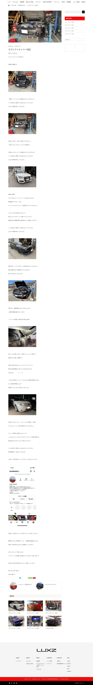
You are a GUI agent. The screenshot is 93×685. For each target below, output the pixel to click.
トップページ (18, 661)
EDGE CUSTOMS (47, 2)
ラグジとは (15, 2)
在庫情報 (22, 2)
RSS (16, 683)
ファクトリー (56, 2)
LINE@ (68, 661)
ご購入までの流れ (29, 663)
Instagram (14, 683)
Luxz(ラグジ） (67, 39)
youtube (68, 666)
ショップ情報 (76, 2)
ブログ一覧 (13, 5)
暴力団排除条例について (61, 663)
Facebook (12, 683)
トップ (9, 2)
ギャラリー (38, 2)
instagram (69, 671)
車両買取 (69, 2)
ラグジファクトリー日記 (14, 613)
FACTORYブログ (21, 5)
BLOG (63, 2)
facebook (69, 663)
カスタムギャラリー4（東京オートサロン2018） (40, 665)
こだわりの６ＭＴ (50, 628)
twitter (68, 668)
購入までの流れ (30, 2)
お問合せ (83, 2)
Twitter (9, 683)
